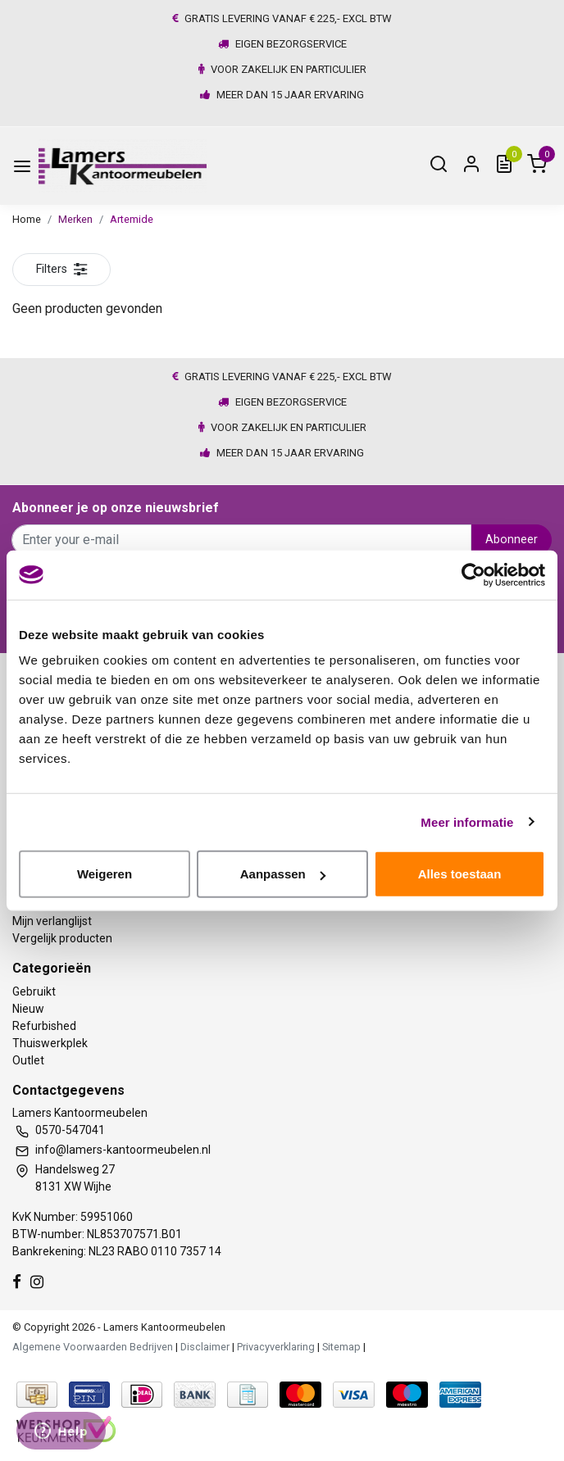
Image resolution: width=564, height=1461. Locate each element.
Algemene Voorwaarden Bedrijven (92, 1347)
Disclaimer (205, 1347)
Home (26, 219)
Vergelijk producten (62, 938)
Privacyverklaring (276, 1347)
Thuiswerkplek (50, 1043)
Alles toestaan (460, 874)
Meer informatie (467, 821)
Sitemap (341, 1347)
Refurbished (44, 1025)
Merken (75, 219)
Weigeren (104, 874)
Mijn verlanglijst (52, 921)
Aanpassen (282, 874)
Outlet (28, 1060)
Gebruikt (34, 991)
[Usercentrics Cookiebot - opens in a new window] (473, 574)
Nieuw (28, 1008)
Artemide (131, 219)
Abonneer (511, 540)
